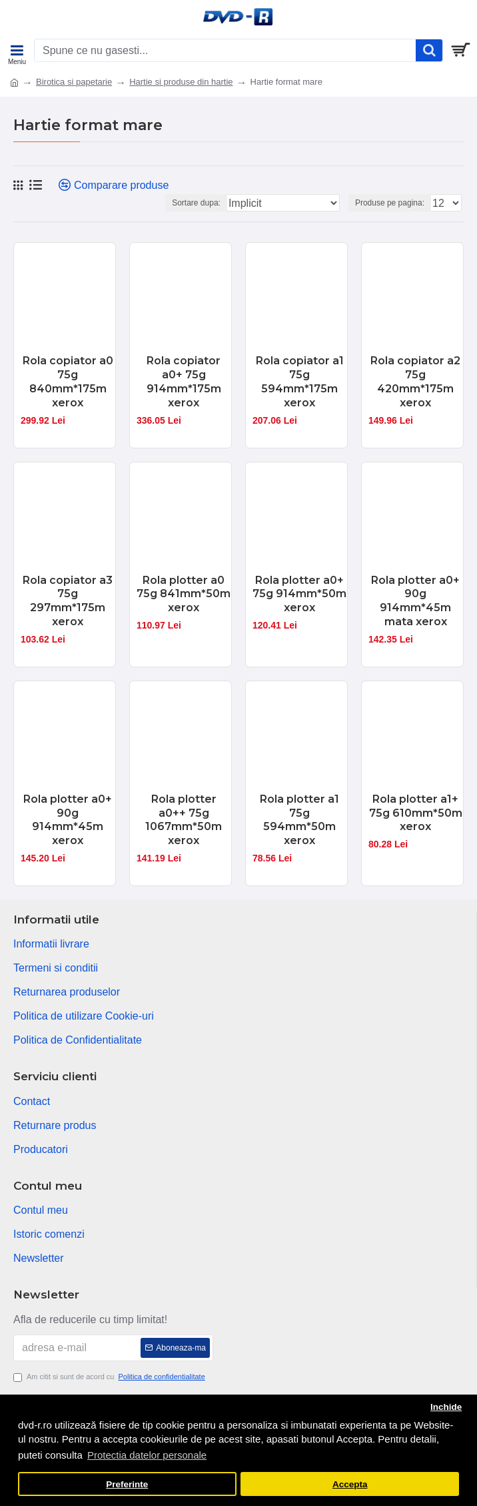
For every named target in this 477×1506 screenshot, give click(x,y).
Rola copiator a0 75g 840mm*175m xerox (68, 381)
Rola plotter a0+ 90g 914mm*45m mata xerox (415, 601)
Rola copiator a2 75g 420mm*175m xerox (415, 381)
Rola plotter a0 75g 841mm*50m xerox (184, 594)
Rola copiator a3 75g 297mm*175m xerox (68, 601)
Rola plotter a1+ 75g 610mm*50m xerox (415, 813)
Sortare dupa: (196, 203)
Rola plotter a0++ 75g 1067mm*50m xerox (183, 820)
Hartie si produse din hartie (181, 82)
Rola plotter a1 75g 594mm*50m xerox (299, 820)
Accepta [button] (350, 1484)
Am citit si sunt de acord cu (110, 1377)
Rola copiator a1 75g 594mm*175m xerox (300, 381)
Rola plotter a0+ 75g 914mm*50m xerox (299, 594)
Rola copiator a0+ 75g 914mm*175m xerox (184, 381)
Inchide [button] (446, 1407)
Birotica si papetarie (74, 82)
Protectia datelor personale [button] (147, 1455)
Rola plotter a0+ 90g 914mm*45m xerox (67, 820)
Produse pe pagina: (389, 203)
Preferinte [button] (127, 1484)
